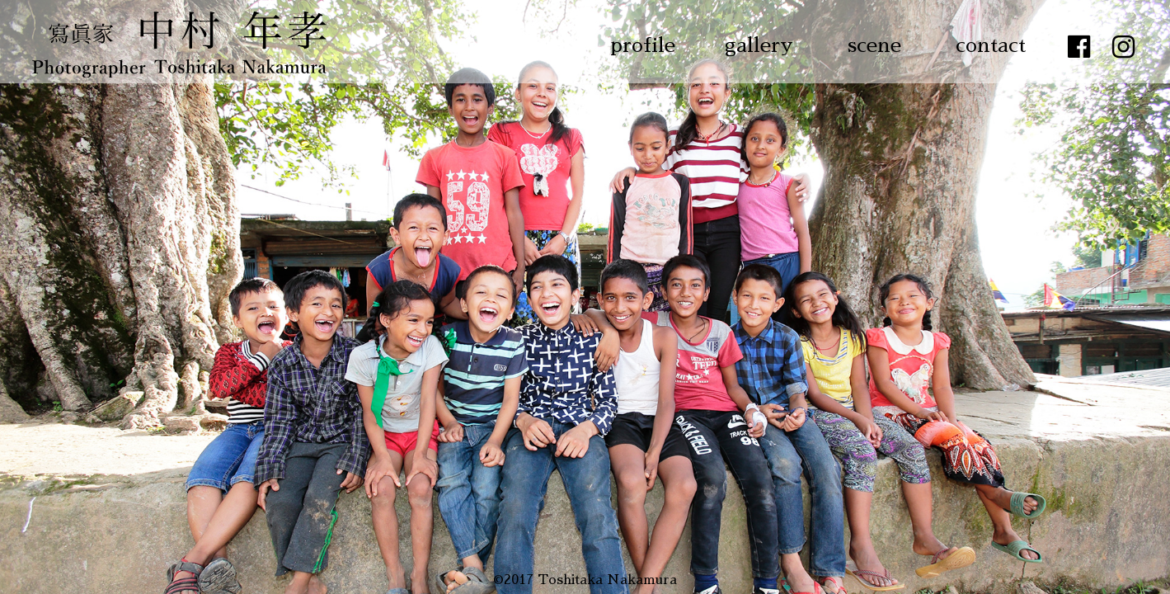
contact (991, 45)
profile (642, 45)
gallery (759, 45)
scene (874, 45)
